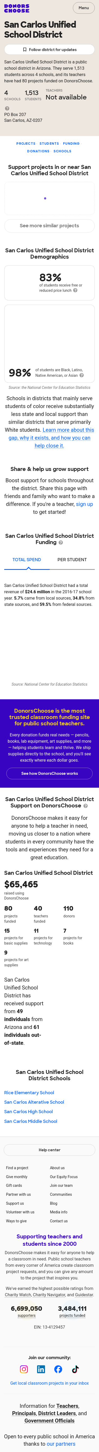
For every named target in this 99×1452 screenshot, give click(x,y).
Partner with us (18, 1194)
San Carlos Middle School (30, 1121)
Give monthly (16, 1177)
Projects (26, 144)
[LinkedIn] (41, 1369)
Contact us (59, 1221)
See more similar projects (49, 226)
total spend (26, 559)
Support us (15, 1203)
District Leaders (57, 1413)
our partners (61, 1444)
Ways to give (16, 1221)
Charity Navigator (49, 1294)
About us (57, 1168)
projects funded (73, 1311)
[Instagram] (23, 1369)
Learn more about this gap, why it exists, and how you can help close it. (51, 438)
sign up (84, 504)
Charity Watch (18, 1294)
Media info (58, 1212)
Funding (71, 144)
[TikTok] (75, 1369)
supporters (27, 1311)
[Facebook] (58, 1369)
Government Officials (50, 1421)
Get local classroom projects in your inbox (49, 1383)
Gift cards (14, 1185)
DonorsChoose (16, 8)
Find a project (17, 1168)
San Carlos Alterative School (34, 1102)
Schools (63, 151)
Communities (61, 1194)
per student (72, 559)
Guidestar (84, 1294)
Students (49, 144)
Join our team (61, 1185)
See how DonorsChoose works (49, 773)
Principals (24, 1413)
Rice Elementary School (29, 1093)
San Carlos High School (28, 1111)
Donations (38, 151)
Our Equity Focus (64, 1177)
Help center (49, 1150)
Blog (53, 1203)
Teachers (67, 1406)
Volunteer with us (20, 1212)
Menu (84, 8)
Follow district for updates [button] (49, 49)
